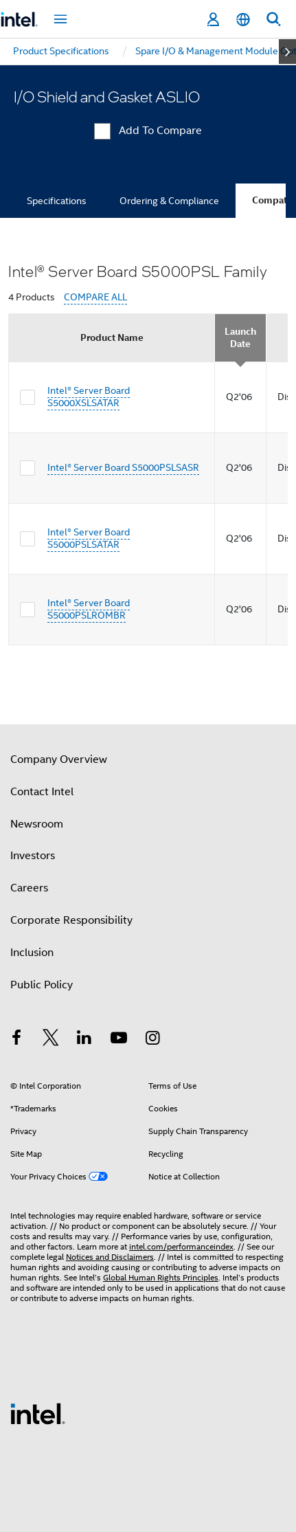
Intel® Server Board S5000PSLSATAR (88, 538)
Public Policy (41, 985)
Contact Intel (41, 792)
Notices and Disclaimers (110, 1257)
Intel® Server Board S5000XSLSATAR (88, 396)
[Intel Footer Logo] (37, 1413)
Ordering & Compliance (169, 201)
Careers (29, 888)
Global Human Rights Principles (160, 1277)
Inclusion (32, 952)
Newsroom (36, 824)
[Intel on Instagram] (152, 1040)
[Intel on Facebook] (16, 1040)
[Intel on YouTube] (118, 1040)
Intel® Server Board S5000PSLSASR (123, 467)
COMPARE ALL (95, 297)
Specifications (57, 201)
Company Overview (58, 759)
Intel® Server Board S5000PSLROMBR (88, 609)
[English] (243, 19)
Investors (32, 856)
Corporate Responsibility (71, 920)
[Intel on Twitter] (50, 1040)
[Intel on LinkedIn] (84, 1040)
